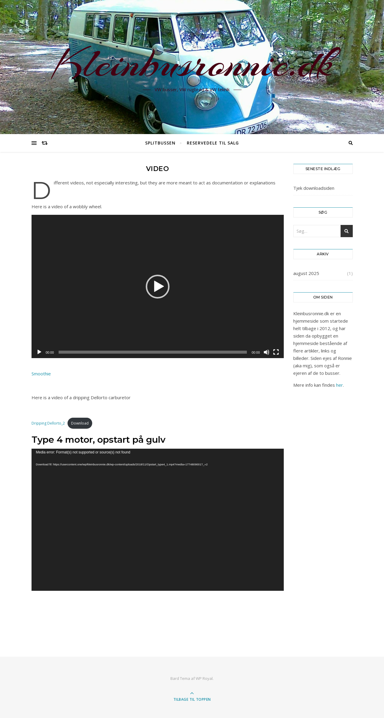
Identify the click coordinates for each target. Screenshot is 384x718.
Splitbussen (160, 143)
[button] (158, 287)
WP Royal (204, 678)
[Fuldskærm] (276, 352)
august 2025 (306, 273)
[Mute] (266, 352)
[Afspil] (39, 352)
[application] (158, 286)
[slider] (153, 352)
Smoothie (41, 374)
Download (80, 423)
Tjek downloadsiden (313, 188)
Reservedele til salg (213, 143)
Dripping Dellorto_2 (48, 423)
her (339, 385)
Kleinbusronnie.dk (192, 63)
